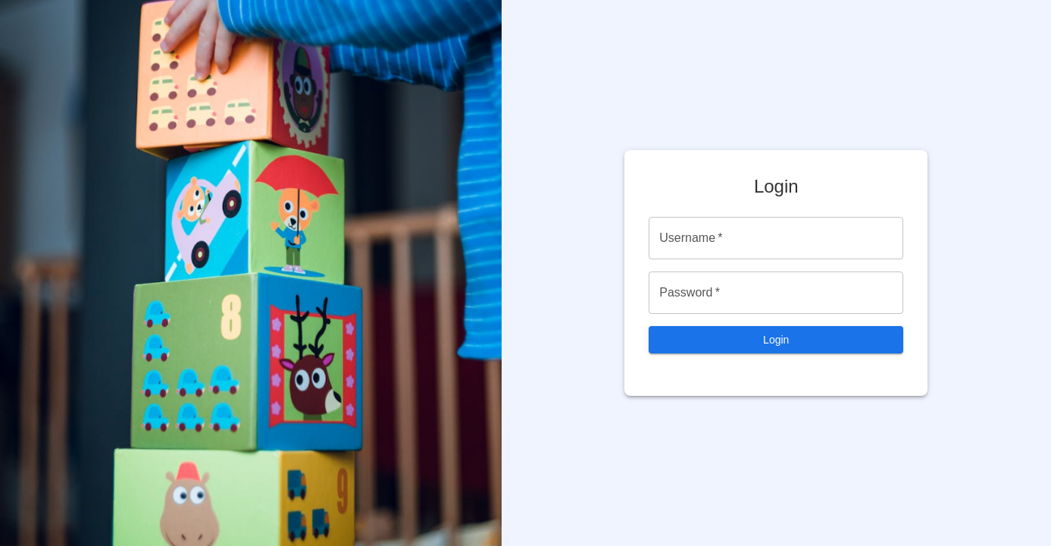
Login (776, 340)
